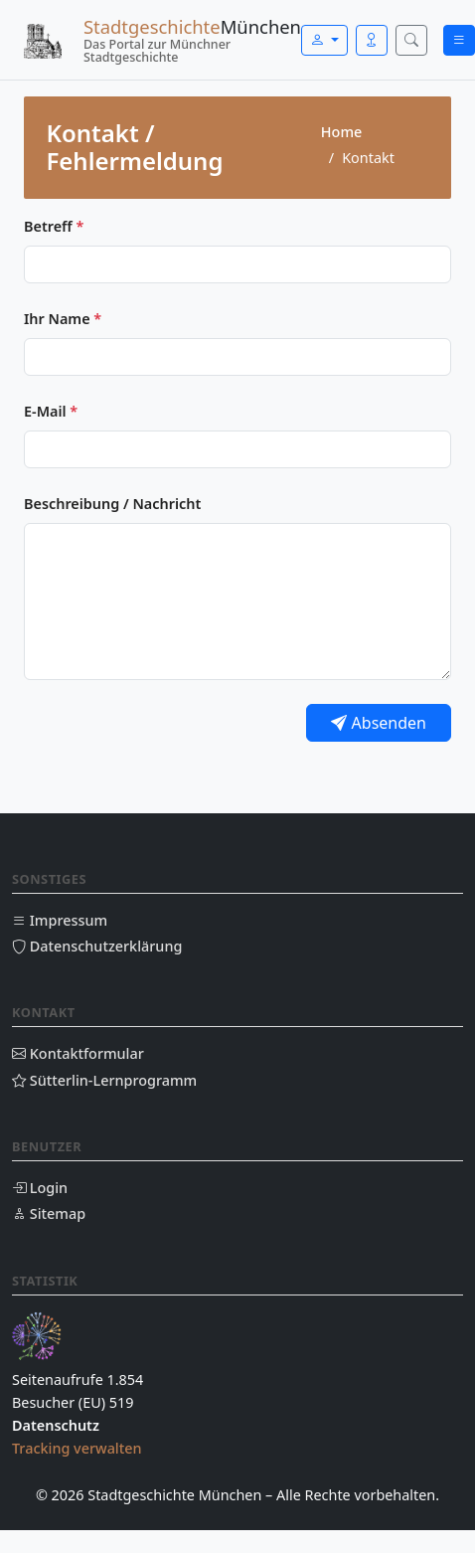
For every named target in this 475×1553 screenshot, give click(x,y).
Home (341, 131)
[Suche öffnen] (411, 40)
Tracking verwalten (77, 1448)
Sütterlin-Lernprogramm (104, 1080)
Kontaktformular (78, 1053)
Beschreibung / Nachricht (112, 503)
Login (40, 1187)
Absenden (378, 723)
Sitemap (48, 1213)
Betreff (53, 226)
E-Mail (51, 411)
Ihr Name (62, 318)
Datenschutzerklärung (97, 946)
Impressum (59, 920)
